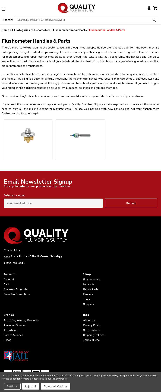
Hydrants (89, 284)
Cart (6, 284)
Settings (12, 386)
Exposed (87, 155)
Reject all (31, 386)
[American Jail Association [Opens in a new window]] (80, 356)
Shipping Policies (94, 335)
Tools (86, 299)
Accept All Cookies (56, 386)
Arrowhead (10, 330)
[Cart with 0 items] (155, 8)
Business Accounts (15, 289)
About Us (89, 320)
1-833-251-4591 (14, 263)
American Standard (15, 325)
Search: (8, 20)
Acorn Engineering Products (21, 320)
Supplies (88, 304)
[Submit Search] (155, 19)
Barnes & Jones (13, 335)
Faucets (88, 294)
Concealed (36, 155)
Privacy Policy (92, 325)
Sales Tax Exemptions (17, 294)
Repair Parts (91, 289)
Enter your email (14, 195)
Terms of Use (91, 340)
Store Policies (91, 330)
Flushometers (91, 279)
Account (9, 279)
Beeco (7, 340)
